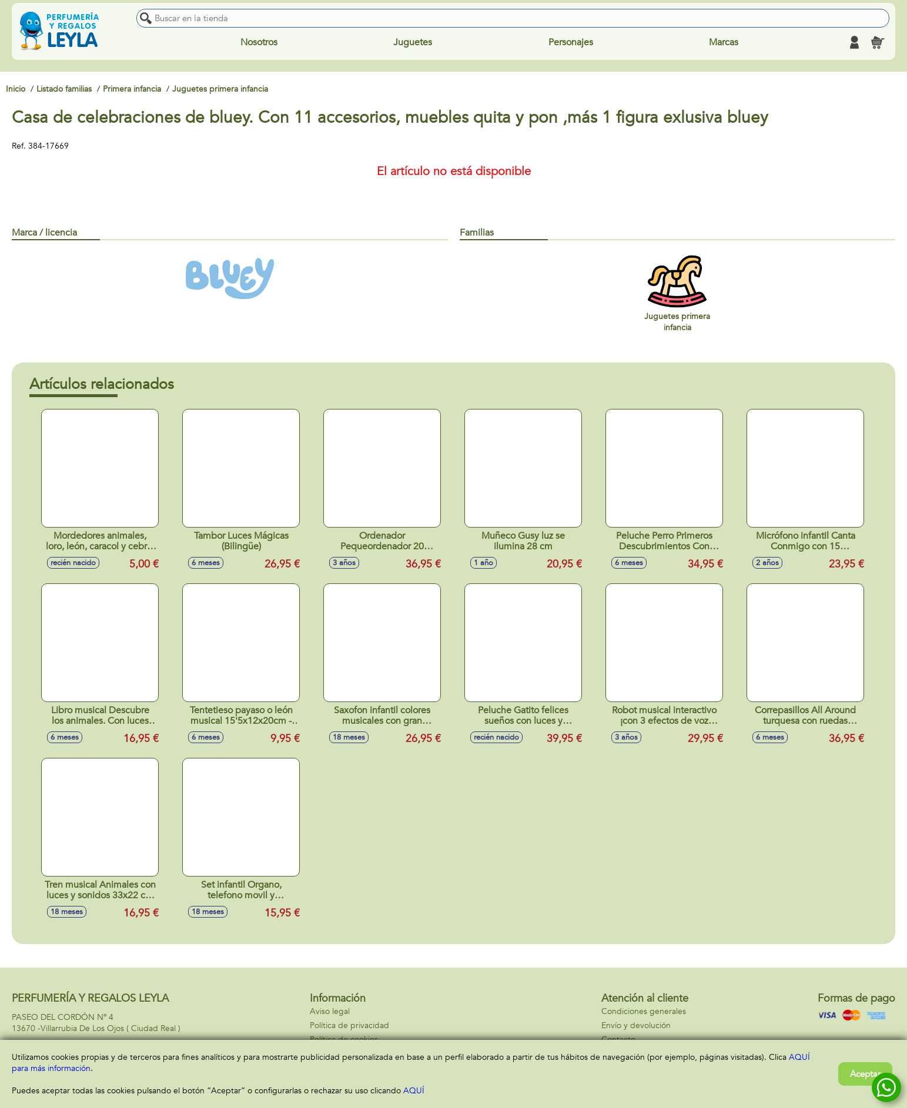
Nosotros (258, 42)
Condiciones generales (643, 1011)
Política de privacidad (349, 1025)
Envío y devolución (636, 1025)
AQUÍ (413, 1090)
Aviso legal (330, 1011)
